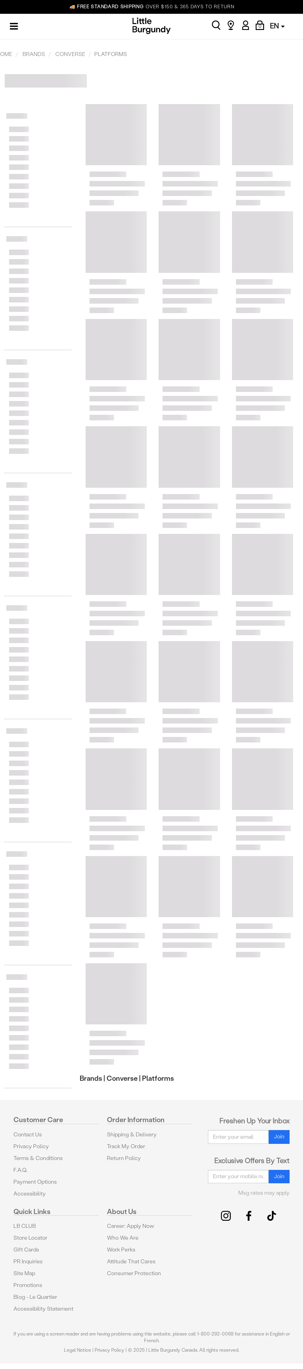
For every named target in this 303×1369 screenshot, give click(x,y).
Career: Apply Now (130, 1226)
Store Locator (30, 1238)
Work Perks (121, 1249)
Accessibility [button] (29, 1193)
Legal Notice (77, 1350)
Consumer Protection (134, 1273)
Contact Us (27, 1134)
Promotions (27, 1285)
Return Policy (124, 1158)
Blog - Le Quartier (35, 1297)
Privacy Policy (31, 1146)
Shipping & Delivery (132, 1134)
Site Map (24, 1273)
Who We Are (122, 1238)
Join (279, 1136)
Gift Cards (26, 1249)
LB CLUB (24, 1226)
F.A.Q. (20, 1170)
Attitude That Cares (131, 1261)
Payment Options (35, 1182)
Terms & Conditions (38, 1158)
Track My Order (126, 1146)
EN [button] (277, 26)
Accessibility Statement (43, 1309)
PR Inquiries (28, 1261)
